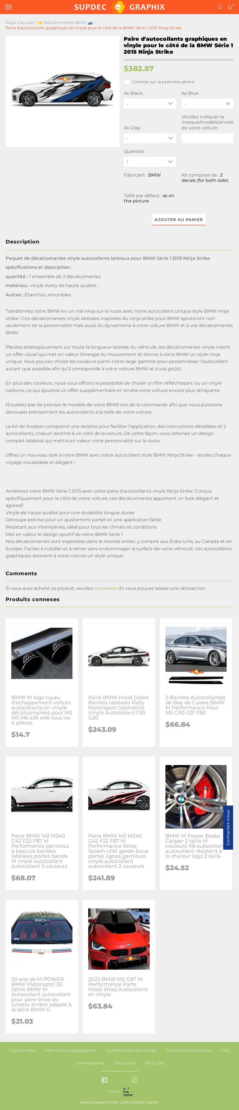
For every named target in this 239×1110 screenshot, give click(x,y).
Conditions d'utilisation (188, 1050)
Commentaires (90, 1063)
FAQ (225, 1050)
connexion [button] (106, 588)
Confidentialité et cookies (131, 1050)
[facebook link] (104, 1080)
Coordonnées (22, 1050)
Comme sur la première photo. (159, 82)
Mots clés (154, 1063)
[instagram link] (134, 1080)
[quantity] (150, 162)
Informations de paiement (71, 1050)
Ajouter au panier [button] (178, 219)
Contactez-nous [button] (228, 827)
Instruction (125, 1063)
